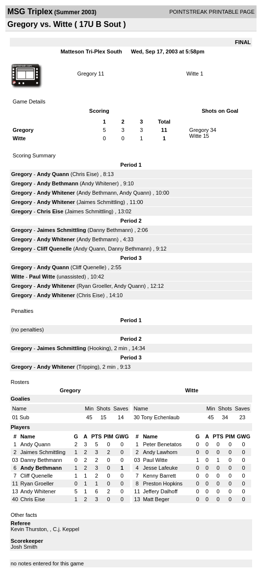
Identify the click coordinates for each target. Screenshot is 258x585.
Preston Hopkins (162, 483)
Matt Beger (156, 499)
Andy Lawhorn (160, 452)
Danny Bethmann (110, 230)
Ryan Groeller (94, 286)
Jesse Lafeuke (160, 468)
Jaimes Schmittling (101, 202)
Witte (192, 73)
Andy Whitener (99, 183)
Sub (24, 417)
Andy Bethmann (57, 183)
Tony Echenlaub (160, 417)
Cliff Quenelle (54, 249)
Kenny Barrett (159, 476)
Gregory (87, 73)
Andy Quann (53, 174)
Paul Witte (42, 277)
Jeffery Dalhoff (160, 491)
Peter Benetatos (162, 444)
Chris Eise (84, 174)
